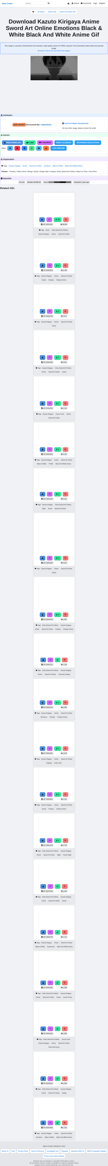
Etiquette (64, 1151)
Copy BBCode (58, 148)
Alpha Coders (7, 3)
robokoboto (46, 125)
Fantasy (12, 171)
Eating (64, 1093)
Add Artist (19, 125)
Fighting (49, 763)
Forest (58, 997)
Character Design (64, 674)
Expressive (51, 946)
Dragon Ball (44, 171)
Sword (44, 280)
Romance (44, 717)
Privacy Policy (23, 1151)
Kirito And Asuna (54, 1047)
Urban (54, 572)
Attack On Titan (81, 171)
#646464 (68, 182)
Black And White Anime (73, 166)
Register (102, 3)
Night (59, 855)
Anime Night (67, 855)
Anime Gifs (52, 12)
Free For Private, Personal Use (76, 123)
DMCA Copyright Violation (96, 1151)
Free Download (12, 143)
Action (64, 372)
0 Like (30, 143)
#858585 (51, 182)
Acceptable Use (52, 1151)
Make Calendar (63, 143)
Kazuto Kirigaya (14, 166)
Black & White (58, 166)
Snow (47, 230)
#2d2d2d (57, 182)
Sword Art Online (35, 166)
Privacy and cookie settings (54, 1156)
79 (58, 220)
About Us (5, 1151)
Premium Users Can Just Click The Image (54, 51)
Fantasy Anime (61, 280)
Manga (30, 171)
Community (86, 3)
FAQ (13, 1151)
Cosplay (52, 171)
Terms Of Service (37, 1151)
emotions (47, 166)
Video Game (21, 171)
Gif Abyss (41, 12)
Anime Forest (67, 997)
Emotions (39, 1137)
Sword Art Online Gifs (67, 12)
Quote (36, 171)
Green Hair (57, 763)
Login (95, 3)
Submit (75, 3)
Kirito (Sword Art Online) (65, 171)
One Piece (92, 171)
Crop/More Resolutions (88, 143)
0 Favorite (45, 143)
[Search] (48, 3)
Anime (24, 166)
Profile (51, 464)
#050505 (63, 182)
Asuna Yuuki (60, 414)
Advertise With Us (77, 1151)
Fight (43, 508)
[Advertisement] (54, 97)
